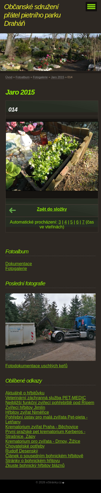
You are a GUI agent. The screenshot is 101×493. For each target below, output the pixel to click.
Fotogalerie (40, 77)
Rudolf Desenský (21, 451)
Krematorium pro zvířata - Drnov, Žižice (42, 441)
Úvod (8, 77)
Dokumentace (18, 263)
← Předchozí (12, 210)
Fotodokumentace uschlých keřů (36, 366)
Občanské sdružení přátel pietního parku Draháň (32, 15)
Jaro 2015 (57, 77)
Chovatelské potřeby (25, 446)
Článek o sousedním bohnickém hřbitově (44, 456)
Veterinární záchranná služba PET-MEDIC (45, 397)
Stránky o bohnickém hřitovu (32, 460)
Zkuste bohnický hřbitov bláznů (35, 465)
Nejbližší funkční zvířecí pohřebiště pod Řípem (49, 402)
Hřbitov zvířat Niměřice (27, 412)
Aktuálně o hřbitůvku (24, 393)
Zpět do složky (52, 209)
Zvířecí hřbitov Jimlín (25, 407)
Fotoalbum (23, 77)
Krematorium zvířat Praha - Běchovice (41, 426)
